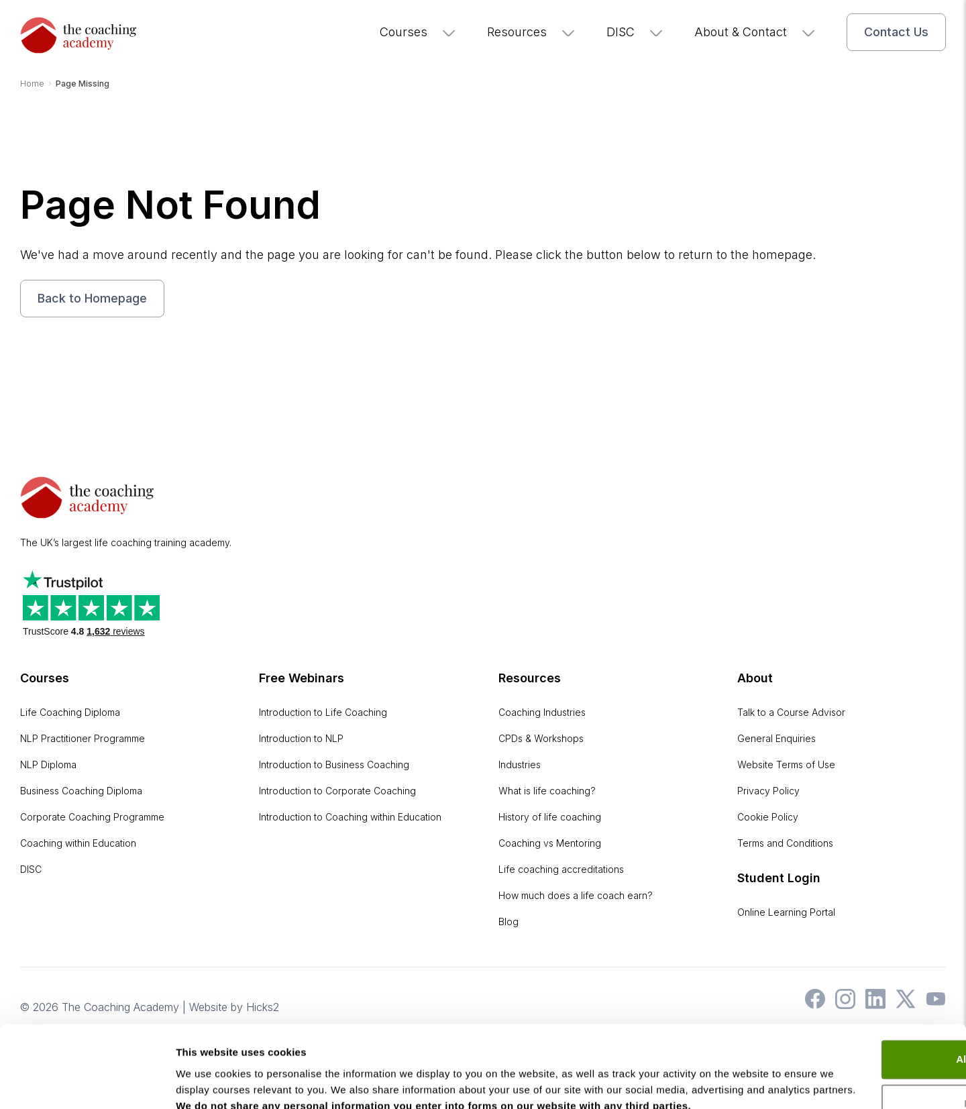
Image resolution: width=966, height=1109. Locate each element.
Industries (519, 764)
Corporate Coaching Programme (92, 816)
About (755, 677)
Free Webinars (301, 677)
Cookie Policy (767, 816)
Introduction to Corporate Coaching (337, 790)
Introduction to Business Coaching (334, 764)
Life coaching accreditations (561, 868)
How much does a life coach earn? (575, 894)
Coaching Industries (542, 711)
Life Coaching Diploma (70, 711)
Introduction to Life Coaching (323, 711)
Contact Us (896, 32)
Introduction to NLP (301, 737)
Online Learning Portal (786, 911)
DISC (635, 32)
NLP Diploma (48, 764)
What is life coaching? (547, 790)
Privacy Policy (768, 790)
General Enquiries (776, 737)
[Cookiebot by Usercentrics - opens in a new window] (87, 1083)
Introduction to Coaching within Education (350, 816)
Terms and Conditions (785, 842)
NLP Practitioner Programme (82, 737)
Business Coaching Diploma (81, 790)
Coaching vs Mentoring (549, 842)
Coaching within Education (78, 842)
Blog (508, 921)
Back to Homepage (92, 298)
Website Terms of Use (786, 764)
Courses (418, 32)
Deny (854, 1027)
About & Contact (755, 32)
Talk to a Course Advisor (791, 711)
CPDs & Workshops (541, 737)
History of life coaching (549, 816)
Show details (207, 1082)
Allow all (854, 984)
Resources (531, 32)
